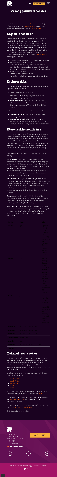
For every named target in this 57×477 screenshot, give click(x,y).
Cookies (37, 465)
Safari (12, 385)
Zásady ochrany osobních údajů (27, 24)
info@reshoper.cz (37, 28)
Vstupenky (39, 3)
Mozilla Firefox (14, 381)
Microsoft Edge (15, 383)
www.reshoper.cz (30, 26)
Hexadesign (28, 469)
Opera (12, 388)
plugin (40, 393)
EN (30, 4)
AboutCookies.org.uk (17, 399)
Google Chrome (15, 379)
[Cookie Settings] (3, 475)
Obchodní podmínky (28, 465)
